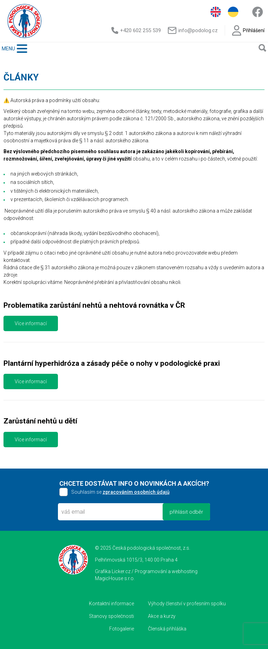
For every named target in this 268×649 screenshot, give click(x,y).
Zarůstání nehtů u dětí (40, 421)
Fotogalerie (121, 629)
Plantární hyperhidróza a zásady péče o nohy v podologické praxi (111, 363)
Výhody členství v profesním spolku (187, 603)
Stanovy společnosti (111, 616)
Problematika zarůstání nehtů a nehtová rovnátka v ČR (94, 305)
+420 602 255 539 (136, 30)
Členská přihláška (167, 629)
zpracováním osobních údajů (136, 492)
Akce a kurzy (162, 616)
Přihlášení (248, 30)
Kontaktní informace (111, 603)
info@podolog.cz (192, 30)
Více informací (31, 323)
